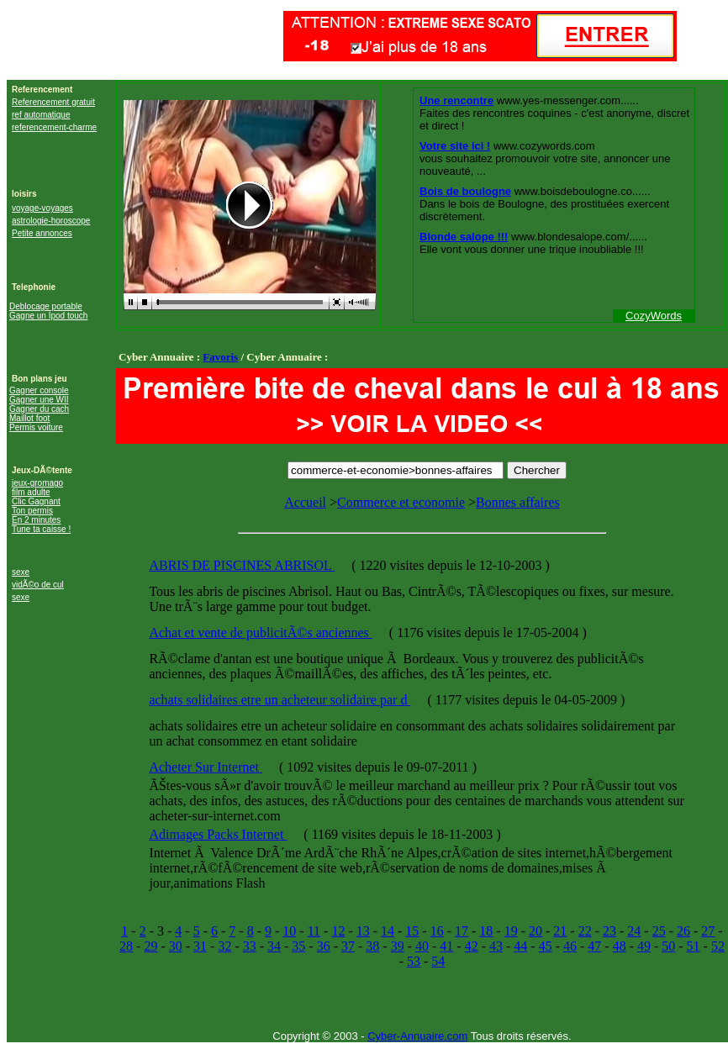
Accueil (305, 502)
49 (644, 946)
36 (323, 946)
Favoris (220, 357)
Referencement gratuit (53, 102)
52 (718, 946)
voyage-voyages (42, 208)
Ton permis (32, 510)
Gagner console (39, 390)
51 (693, 946)
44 (520, 946)
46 (570, 946)
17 (461, 931)
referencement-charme (54, 127)
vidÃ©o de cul (38, 584)
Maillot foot (29, 418)
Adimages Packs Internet (218, 834)
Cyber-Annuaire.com (417, 1036)
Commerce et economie (401, 502)
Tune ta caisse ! (41, 529)
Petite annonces (42, 233)
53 (413, 961)
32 (224, 946)
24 (634, 931)
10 (289, 931)
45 (545, 946)
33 (249, 946)
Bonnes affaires (518, 502)
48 (619, 946)
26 (683, 931)
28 (126, 946)
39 (397, 946)
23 (609, 931)
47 (594, 946)
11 (314, 931)
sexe (20, 572)
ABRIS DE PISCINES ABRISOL (242, 565)
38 (372, 946)
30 (175, 946)
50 (668, 946)
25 (659, 931)
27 (708, 931)
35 (298, 946)
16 (437, 931)
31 (200, 946)
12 (338, 931)
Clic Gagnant (36, 501)
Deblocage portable (45, 306)
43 (496, 946)
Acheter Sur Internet (205, 767)
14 (387, 931)
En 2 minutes (36, 519)
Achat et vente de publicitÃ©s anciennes (260, 632)
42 (471, 946)
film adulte (31, 492)
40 (422, 946)
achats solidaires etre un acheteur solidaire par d (279, 700)
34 (274, 946)
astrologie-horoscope (51, 220)
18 (486, 931)
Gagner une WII (39, 399)
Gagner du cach (39, 409)
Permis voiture (36, 427)
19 (511, 931)
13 (363, 931)
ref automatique (41, 114)
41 (446, 946)
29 (150, 946)
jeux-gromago (37, 483)
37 (348, 946)
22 (585, 931)
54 (438, 961)
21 (560, 931)
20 (535, 931)
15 (412, 931)
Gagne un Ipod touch (48, 315)
